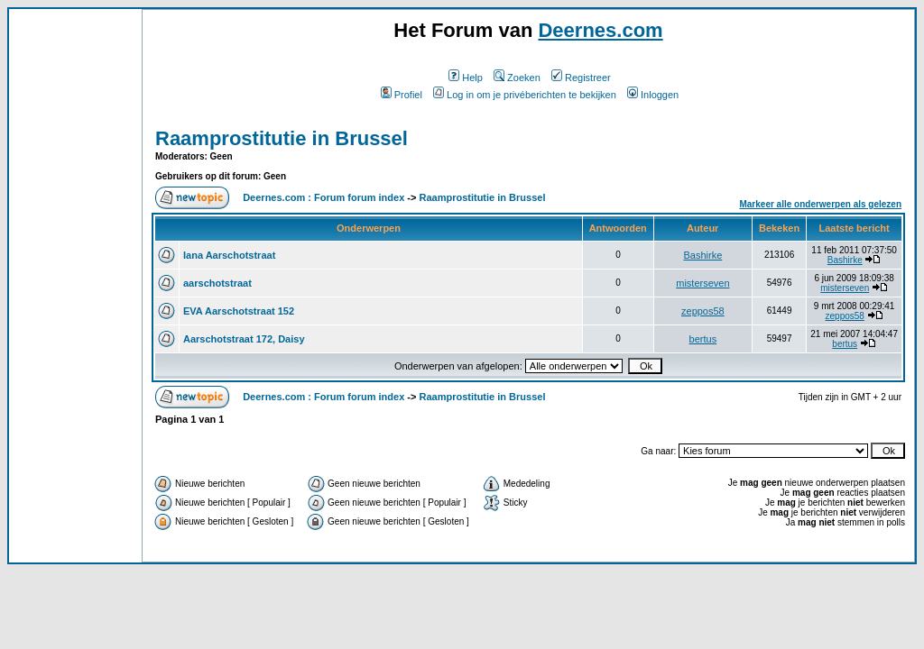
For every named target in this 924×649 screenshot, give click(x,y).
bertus (703, 339)
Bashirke (702, 255)
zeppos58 (703, 311)
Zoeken (517, 77)
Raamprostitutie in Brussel (281, 138)
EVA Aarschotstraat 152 (238, 311)
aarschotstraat (217, 283)
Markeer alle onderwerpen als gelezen (820, 204)
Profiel (401, 94)
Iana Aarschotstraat (229, 255)
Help (465, 77)
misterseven (702, 283)
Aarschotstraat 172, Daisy (244, 339)
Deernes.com (600, 30)
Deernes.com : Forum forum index (323, 197)
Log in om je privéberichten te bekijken (524, 94)
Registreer (581, 77)
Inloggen (653, 94)
